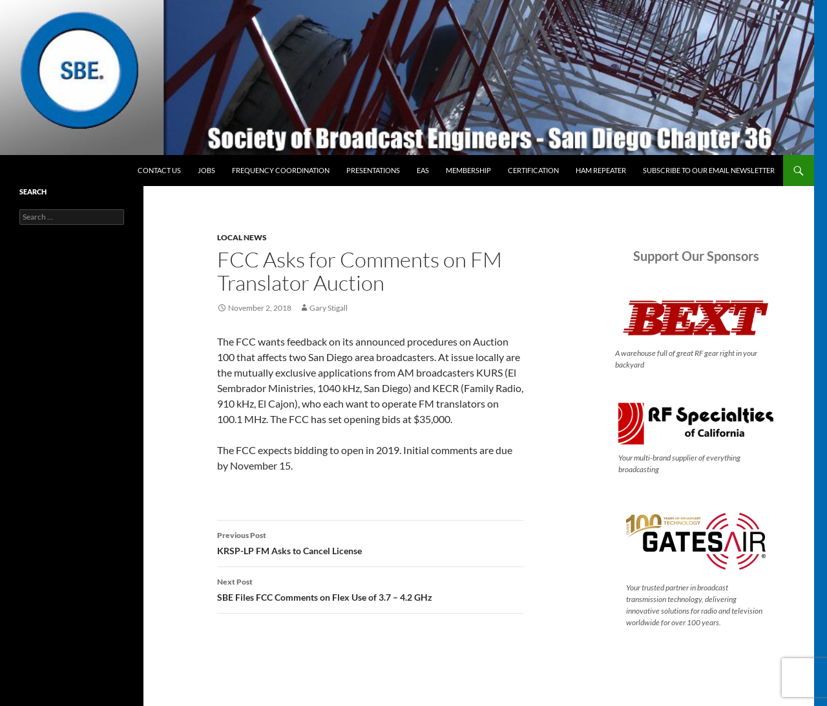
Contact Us (159, 170)
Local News (242, 237)
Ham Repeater (601, 170)
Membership (468, 170)
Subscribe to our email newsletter (709, 170)
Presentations (373, 170)
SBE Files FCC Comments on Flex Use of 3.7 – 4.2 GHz (370, 588)
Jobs (206, 170)
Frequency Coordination (281, 170)
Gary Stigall (328, 308)
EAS (423, 170)
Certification (533, 170)
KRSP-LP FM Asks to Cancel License (370, 542)
